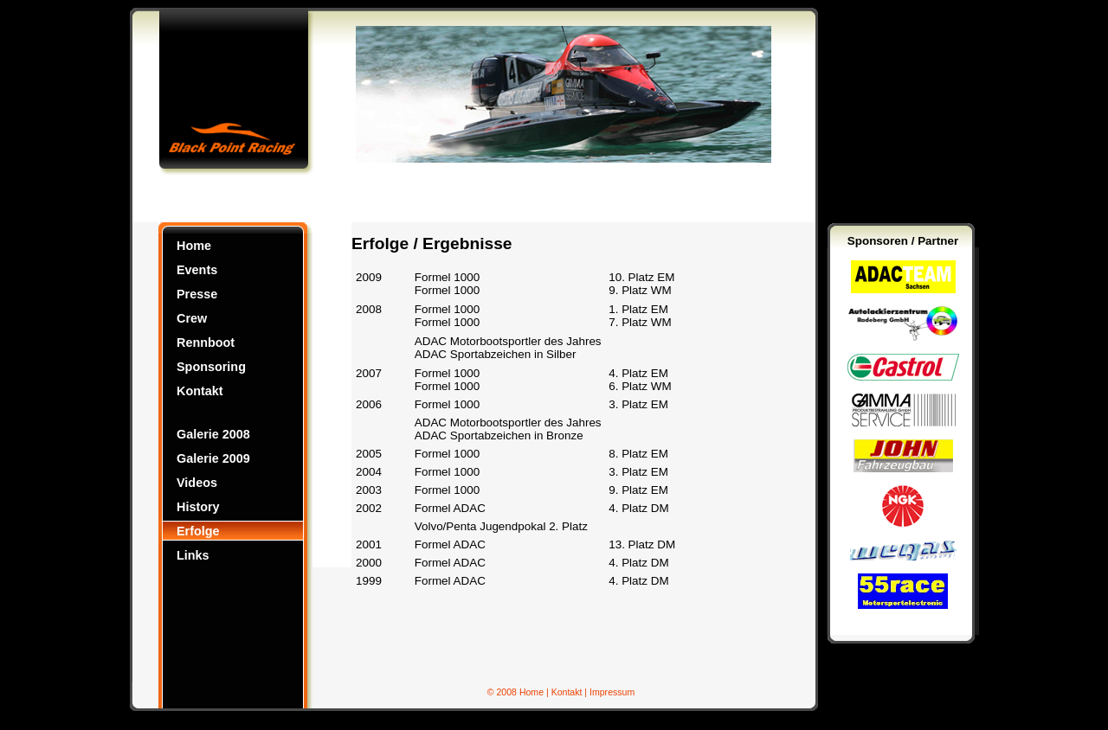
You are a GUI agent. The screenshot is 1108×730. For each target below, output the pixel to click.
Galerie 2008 (213, 434)
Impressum (612, 692)
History (198, 507)
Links (193, 555)
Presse (197, 294)
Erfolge (198, 531)
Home (194, 246)
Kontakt (200, 391)
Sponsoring (211, 367)
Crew (192, 318)
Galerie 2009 (213, 458)
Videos (197, 483)
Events (197, 270)
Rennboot (206, 342)
